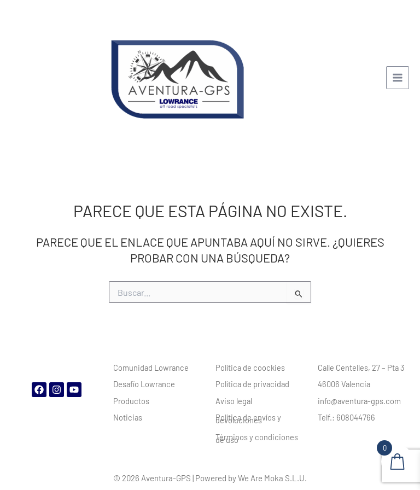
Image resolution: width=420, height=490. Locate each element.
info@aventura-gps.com (359, 401)
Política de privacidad (252, 384)
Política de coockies (250, 367)
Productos (131, 401)
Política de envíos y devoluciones (248, 418)
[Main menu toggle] (397, 77)
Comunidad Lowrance (151, 367)
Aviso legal (233, 401)
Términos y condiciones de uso (256, 438)
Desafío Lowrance (144, 384)
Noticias (127, 417)
